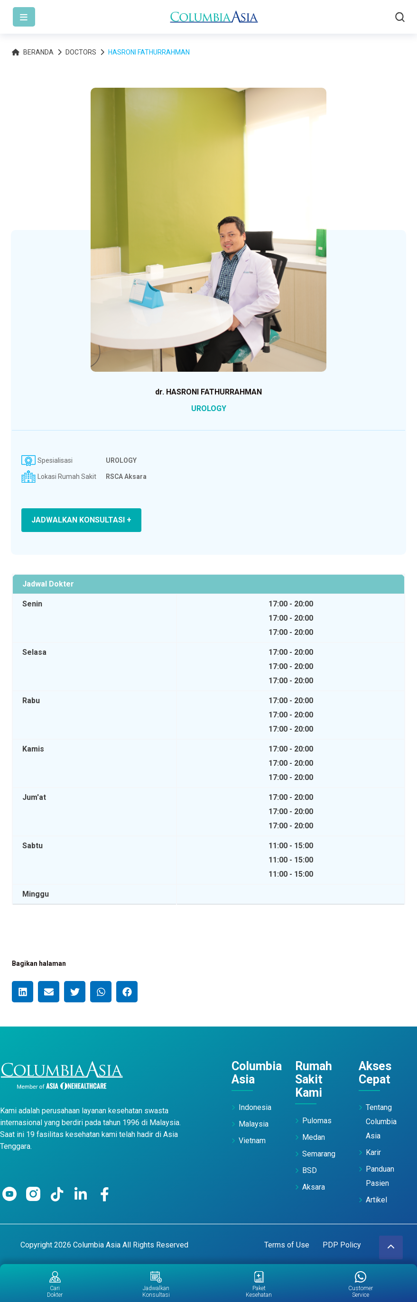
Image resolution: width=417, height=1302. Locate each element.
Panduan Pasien (380, 1176)
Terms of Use (286, 1244)
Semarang (318, 1153)
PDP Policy (342, 1244)
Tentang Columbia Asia (381, 1121)
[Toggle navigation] (24, 17)
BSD (309, 1170)
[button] (22, 991)
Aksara (313, 1187)
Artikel (376, 1199)
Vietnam (252, 1140)
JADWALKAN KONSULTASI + (81, 519)
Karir (373, 1152)
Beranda (33, 52)
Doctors (80, 52)
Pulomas (317, 1120)
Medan (313, 1137)
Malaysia (254, 1123)
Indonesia (255, 1107)
